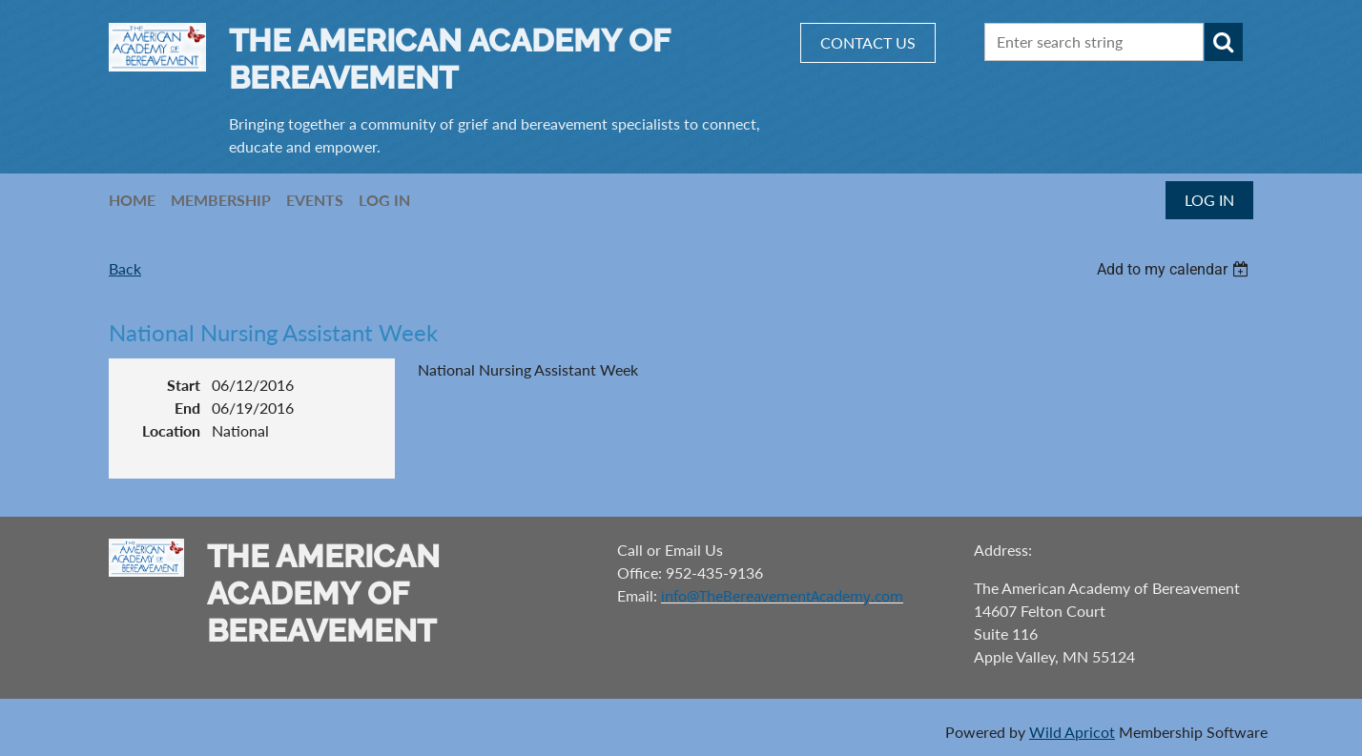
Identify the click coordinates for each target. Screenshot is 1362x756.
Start (183, 385)
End (187, 407)
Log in (1209, 200)
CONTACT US (868, 42)
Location (171, 430)
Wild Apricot (1072, 732)
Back (125, 268)
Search (1224, 42)
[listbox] (1175, 269)
